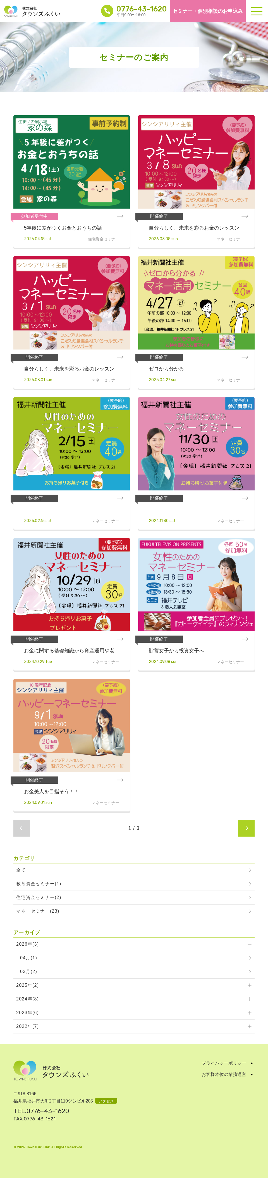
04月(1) (28, 957)
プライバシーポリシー (224, 1063)
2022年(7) (27, 1026)
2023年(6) (27, 1012)
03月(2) (28, 971)
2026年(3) (27, 944)
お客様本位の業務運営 (224, 1074)
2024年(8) (27, 999)
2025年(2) (27, 985)
